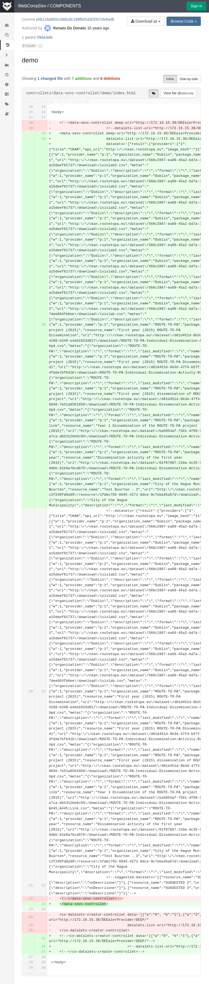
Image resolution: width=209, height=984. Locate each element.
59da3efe (45, 37)
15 (31, 107)
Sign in (196, 6)
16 (31, 112)
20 (43, 325)
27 (43, 952)
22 (43, 885)
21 (43, 691)
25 (31, 925)
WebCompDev (32, 6)
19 (31, 128)
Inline (170, 79)
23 (43, 904)
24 (43, 909)
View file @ (178, 93)
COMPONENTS (65, 6)
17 (31, 118)
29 (43, 962)
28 (43, 957)
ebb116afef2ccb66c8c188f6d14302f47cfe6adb (75, 19)
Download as (146, 21)
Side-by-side (189, 79)
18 (31, 123)
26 (31, 930)
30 (43, 968)
